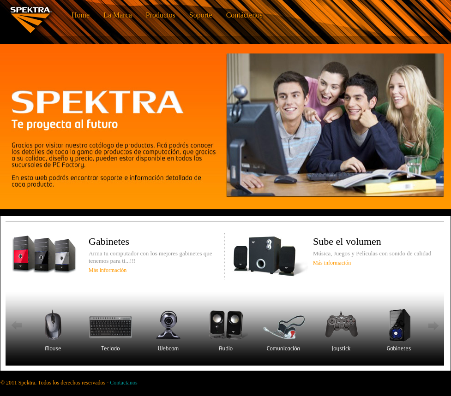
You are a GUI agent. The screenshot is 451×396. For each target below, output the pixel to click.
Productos (160, 15)
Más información (107, 270)
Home (81, 15)
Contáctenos (244, 15)
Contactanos (123, 382)
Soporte (200, 15)
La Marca (117, 15)
